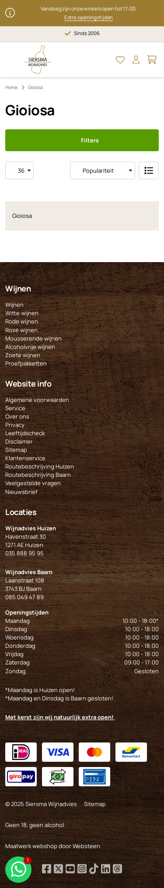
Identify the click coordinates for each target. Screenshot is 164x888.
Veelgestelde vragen (33, 483)
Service (15, 408)
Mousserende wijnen (33, 338)
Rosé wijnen (21, 330)
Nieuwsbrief (21, 492)
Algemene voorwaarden (37, 400)
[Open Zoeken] (105, 60)
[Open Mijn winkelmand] (152, 60)
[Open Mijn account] (136, 60)
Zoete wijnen (22, 355)
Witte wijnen (21, 313)
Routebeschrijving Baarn (38, 475)
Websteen (86, 846)
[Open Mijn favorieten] (120, 60)
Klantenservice (25, 458)
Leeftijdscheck (25, 433)
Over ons (17, 416)
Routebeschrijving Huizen (39, 466)
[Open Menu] (12, 60)
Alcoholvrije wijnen (30, 347)
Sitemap (16, 450)
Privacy (14, 425)
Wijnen (14, 305)
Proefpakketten (26, 363)
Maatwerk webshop (31, 846)
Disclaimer (19, 441)
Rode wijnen (21, 321)
